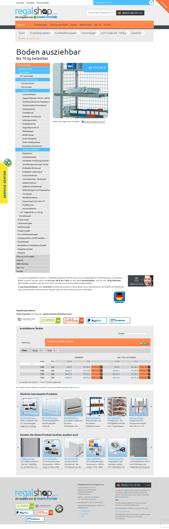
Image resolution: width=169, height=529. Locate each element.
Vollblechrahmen (29, 183)
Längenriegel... (136, 417)
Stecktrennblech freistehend (34, 105)
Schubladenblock (29, 157)
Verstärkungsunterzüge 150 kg (35, 164)
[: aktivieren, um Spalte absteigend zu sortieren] (32, 364)
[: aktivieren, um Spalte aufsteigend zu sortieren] (50, 364)
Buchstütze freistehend (32, 146)
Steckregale (88, 32)
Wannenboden (93, 417)
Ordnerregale (23, 219)
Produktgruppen (41, 25)
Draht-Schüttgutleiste (31, 142)
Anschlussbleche (29, 208)
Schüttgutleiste (28, 109)
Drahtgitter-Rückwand (31, 168)
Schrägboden (114, 417)
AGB (82, 516)
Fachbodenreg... (28, 417)
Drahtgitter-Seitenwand (32, 172)
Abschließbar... (71, 417)
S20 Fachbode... (93, 458)
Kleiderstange (28, 135)
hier (77, 387)
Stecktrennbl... (71, 458)
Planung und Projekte (59, 25)
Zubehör (136, 32)
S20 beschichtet (27, 83)
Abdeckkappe (28, 131)
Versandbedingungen (122, 511)
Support (74, 25)
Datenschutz (85, 511)
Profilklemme (28, 205)
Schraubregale (25, 216)
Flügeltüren (27, 153)
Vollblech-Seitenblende (32, 186)
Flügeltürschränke (25, 249)
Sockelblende (27, 112)
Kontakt (107, 25)
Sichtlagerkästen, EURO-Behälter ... (32, 238)
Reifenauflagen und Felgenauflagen (37, 190)
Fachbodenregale (65, 32)
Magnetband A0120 (30, 127)
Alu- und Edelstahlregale (28, 234)
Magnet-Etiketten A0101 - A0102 (36, 98)
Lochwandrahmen (29, 175)
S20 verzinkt (26, 87)
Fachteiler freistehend (31, 116)
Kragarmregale (24, 230)
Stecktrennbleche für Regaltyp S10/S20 (38, 101)
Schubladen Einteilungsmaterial (35, 160)
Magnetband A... (116, 458)
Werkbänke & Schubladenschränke (32, 245)
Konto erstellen (43, 2)
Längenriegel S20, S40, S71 (33, 201)
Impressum (85, 513)
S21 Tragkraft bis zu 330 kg (31, 212)
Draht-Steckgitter (29, 138)
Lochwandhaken (29, 94)
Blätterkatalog (85, 25)
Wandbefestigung (29, 197)
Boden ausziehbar (28, 38)
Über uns (97, 25)
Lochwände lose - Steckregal (34, 179)
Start (22, 32)
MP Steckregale (26, 76)
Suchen (132, 333)
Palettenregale (24, 227)
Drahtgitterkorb (28, 124)
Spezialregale (23, 241)
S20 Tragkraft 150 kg (113, 32)
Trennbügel (27, 194)
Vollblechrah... (28, 458)
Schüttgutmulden (29, 120)
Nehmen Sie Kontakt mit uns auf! (93, 122)
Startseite (20, 2)
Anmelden (30, 2)
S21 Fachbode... (50, 458)
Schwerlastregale (25, 223)
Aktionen (21, 252)
